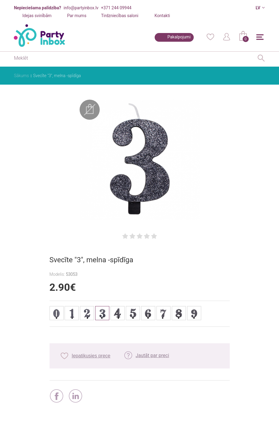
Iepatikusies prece (91, 355)
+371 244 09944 (116, 7)
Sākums (21, 75)
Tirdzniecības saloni (119, 15)
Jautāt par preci (152, 355)
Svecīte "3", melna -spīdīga (57, 75)
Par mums (76, 15)
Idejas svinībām (36, 15)
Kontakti (162, 15)
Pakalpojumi (178, 37)
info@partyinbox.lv (81, 7)
